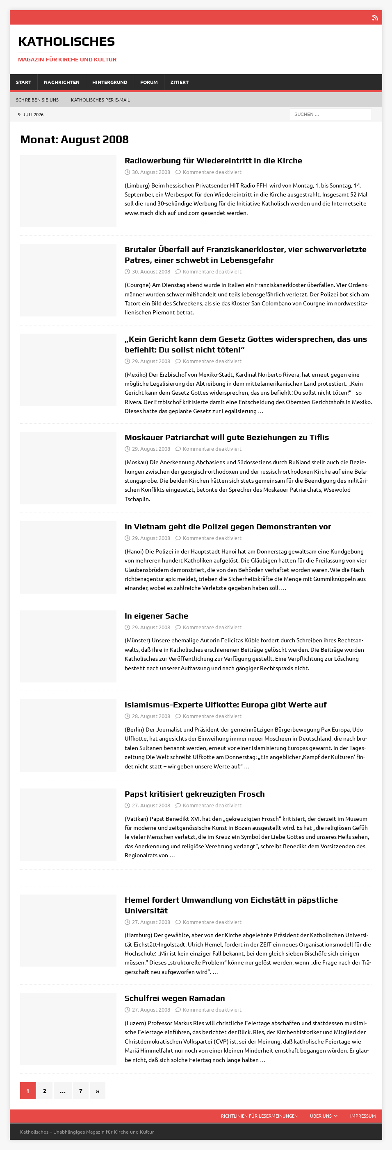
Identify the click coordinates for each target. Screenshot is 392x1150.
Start (23, 81)
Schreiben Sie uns (37, 99)
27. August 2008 (151, 805)
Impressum (363, 1115)
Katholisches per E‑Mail (100, 99)
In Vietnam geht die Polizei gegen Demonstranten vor (228, 526)
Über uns (321, 1115)
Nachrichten (62, 81)
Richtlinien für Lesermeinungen (259, 1115)
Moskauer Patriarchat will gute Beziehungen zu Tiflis (227, 437)
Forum (149, 81)
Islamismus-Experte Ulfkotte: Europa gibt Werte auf (226, 704)
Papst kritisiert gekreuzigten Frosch (195, 793)
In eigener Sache (156, 615)
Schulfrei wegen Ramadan (175, 998)
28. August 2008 (151, 715)
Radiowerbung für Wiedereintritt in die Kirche (213, 160)
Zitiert (180, 81)
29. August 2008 (151, 360)
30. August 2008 (151, 171)
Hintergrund (110, 81)
